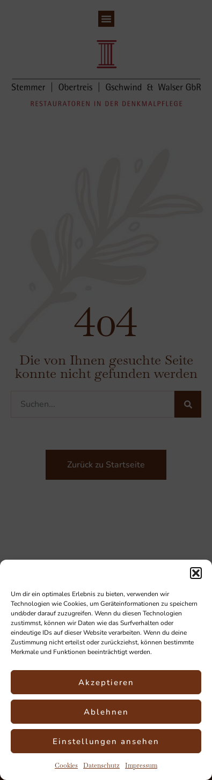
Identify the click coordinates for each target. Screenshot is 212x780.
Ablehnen (106, 712)
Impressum (141, 765)
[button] (196, 573)
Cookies (66, 765)
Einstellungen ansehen (106, 741)
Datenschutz (101, 765)
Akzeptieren (106, 682)
